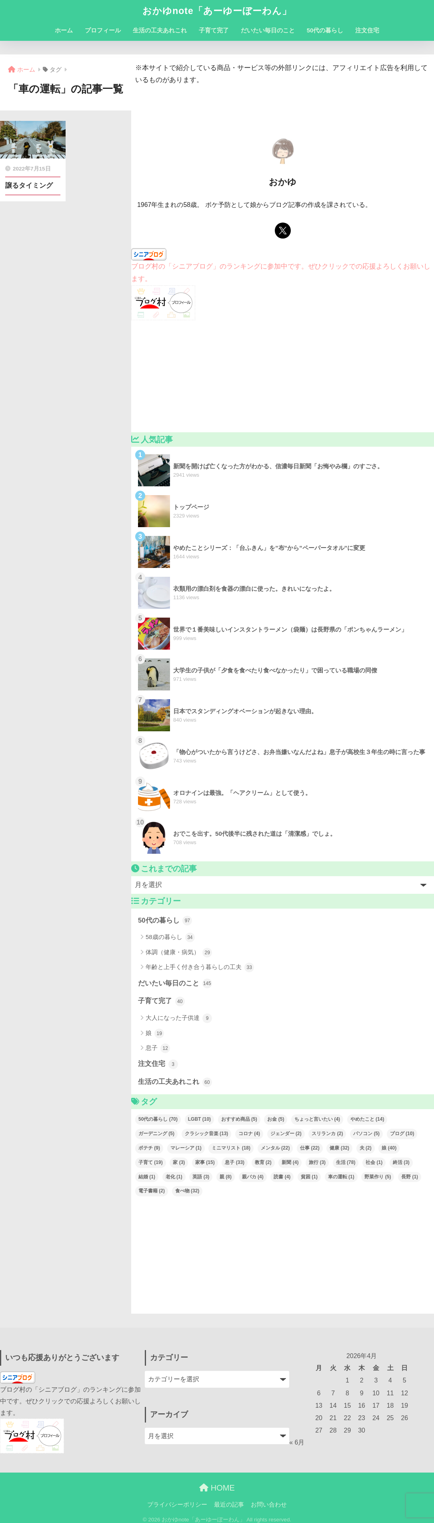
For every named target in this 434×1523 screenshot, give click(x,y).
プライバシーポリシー (177, 1504)
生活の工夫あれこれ (160, 30)
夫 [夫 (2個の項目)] (366, 1148)
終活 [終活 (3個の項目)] (401, 1162)
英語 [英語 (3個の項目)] (200, 1177)
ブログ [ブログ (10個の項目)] (402, 1133)
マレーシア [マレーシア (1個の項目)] (186, 1148)
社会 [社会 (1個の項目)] (374, 1162)
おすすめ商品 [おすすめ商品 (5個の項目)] (239, 1119)
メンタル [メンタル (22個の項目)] (275, 1148)
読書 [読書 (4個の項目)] (282, 1177)
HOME (217, 1487)
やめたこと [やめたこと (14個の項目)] (367, 1119)
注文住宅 (367, 30)
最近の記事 (229, 1504)
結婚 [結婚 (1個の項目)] (146, 1177)
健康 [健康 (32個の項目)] (339, 1148)
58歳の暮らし (170, 937)
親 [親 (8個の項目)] (226, 1177)
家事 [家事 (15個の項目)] (205, 1162)
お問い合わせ (269, 1504)
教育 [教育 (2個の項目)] (263, 1162)
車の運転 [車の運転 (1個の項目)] (341, 1177)
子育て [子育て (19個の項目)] (150, 1162)
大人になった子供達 (179, 1018)
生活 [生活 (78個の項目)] (346, 1162)
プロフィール (103, 30)
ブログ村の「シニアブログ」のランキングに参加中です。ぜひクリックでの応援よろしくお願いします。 (70, 1401)
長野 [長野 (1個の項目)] (409, 1177)
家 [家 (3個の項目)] (179, 1162)
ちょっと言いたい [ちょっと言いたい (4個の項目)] (317, 1119)
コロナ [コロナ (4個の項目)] (249, 1133)
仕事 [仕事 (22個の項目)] (310, 1148)
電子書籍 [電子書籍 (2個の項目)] (151, 1191)
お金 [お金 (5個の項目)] (275, 1119)
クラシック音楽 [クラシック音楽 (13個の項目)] (206, 1133)
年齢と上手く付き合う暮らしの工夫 (200, 967)
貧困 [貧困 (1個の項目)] (309, 1177)
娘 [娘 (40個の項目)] (389, 1148)
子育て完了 (214, 30)
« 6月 (296, 1442)
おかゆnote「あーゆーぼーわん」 (217, 11)
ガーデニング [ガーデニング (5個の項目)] (156, 1133)
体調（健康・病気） (179, 952)
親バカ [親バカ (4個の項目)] (253, 1177)
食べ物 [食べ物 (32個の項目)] (187, 1191)
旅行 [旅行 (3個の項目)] (317, 1162)
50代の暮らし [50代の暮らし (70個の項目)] (158, 1119)
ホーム (64, 30)
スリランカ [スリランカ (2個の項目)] (327, 1133)
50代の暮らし (325, 30)
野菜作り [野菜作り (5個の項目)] (377, 1177)
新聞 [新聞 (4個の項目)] (290, 1162)
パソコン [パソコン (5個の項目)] (366, 1133)
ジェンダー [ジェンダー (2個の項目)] (286, 1133)
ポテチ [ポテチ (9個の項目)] (149, 1148)
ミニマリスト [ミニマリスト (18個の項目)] (231, 1148)
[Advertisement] (282, 376)
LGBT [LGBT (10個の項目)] (199, 1119)
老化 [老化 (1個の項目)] (174, 1177)
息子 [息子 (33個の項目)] (234, 1162)
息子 (158, 1048)
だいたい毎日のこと (268, 30)
